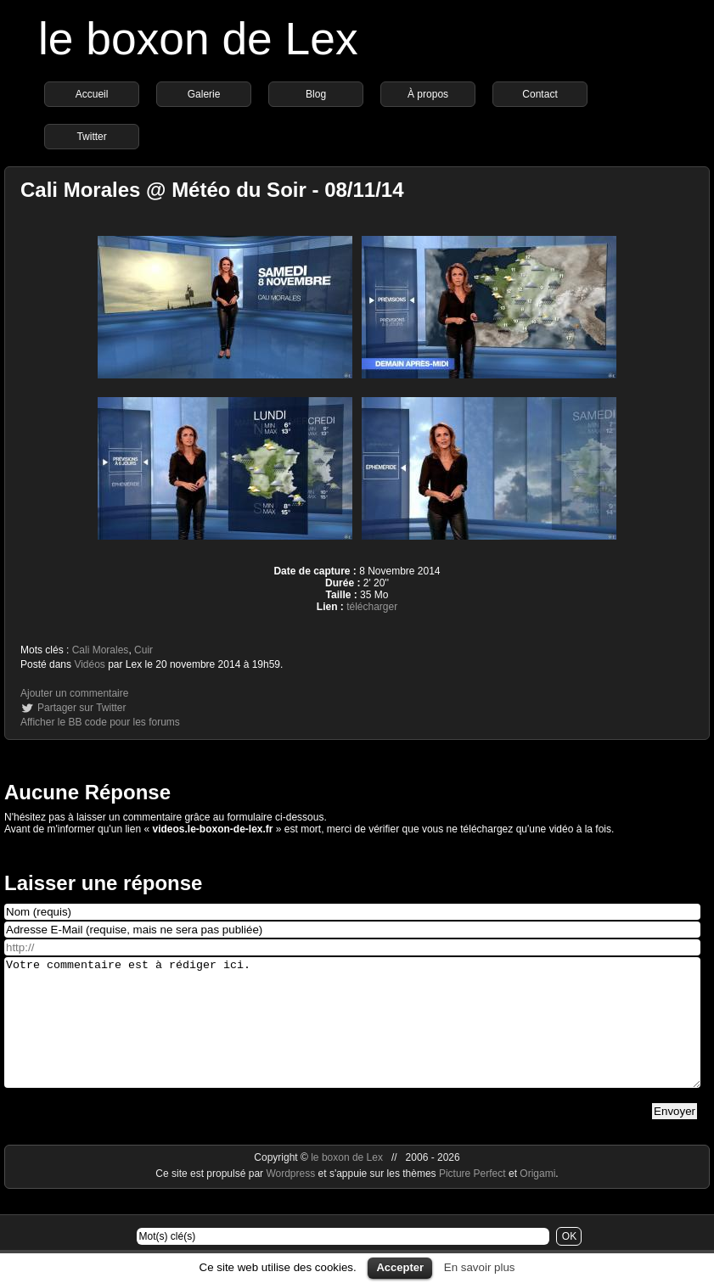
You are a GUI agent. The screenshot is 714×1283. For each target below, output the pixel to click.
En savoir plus (479, 1267)
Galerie (204, 94)
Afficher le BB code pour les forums (100, 722)
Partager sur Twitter (81, 708)
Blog (316, 94)
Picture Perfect (472, 1199)
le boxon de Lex (198, 39)
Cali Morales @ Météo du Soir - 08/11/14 (212, 189)
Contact (539, 94)
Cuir (143, 650)
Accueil (92, 94)
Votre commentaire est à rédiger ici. (352, 1035)
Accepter (400, 1267)
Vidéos (89, 664)
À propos (428, 94)
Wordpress (292, 1199)
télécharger (371, 607)
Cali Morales (100, 650)
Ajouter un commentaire (74, 693)
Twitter (91, 137)
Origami (537, 1199)
